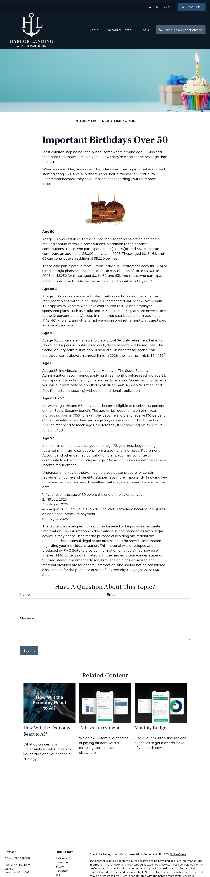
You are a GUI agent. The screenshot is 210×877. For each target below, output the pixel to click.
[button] (94, 26)
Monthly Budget (151, 724)
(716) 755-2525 (158, 3)
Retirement (63, 855)
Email (111, 591)
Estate (60, 863)
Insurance (62, 867)
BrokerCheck (178, 851)
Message (27, 615)
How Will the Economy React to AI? (46, 727)
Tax (58, 871)
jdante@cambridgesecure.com (23, 875)
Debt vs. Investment (99, 724)
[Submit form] (29, 647)
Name (25, 591)
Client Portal (191, 3)
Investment (63, 859)
